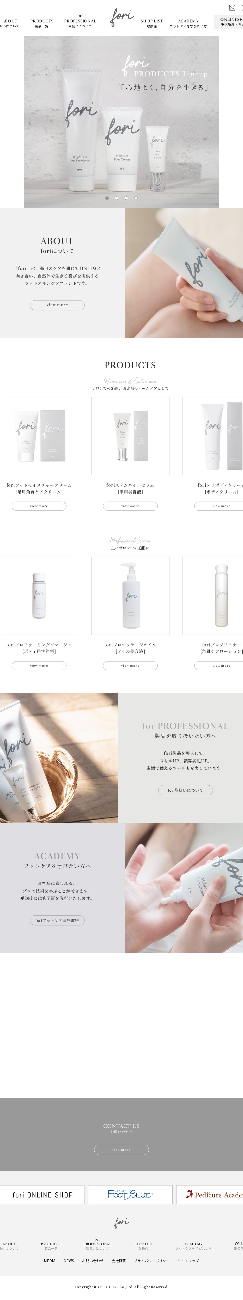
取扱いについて (80, 20)
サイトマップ (191, 1263)
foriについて (10, 23)
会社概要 (117, 1263)
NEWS (65, 1263)
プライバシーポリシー (152, 1263)
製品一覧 (41, 23)
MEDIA (46, 1263)
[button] (107, 198)
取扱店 (152, 23)
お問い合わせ (90, 1263)
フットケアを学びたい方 (188, 23)
